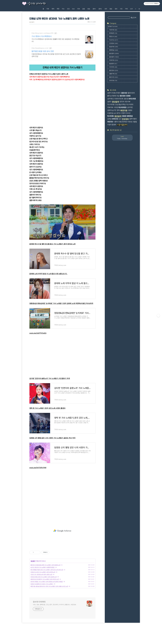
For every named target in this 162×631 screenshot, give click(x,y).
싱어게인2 (110, 99)
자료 (47, 8)
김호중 (109, 119)
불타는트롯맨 (111, 96)
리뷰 (78, 8)
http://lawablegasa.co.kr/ (40, 48)
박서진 (128, 113)
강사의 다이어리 (36, 4)
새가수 (118, 113)
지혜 (126, 8)
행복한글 (113, 50)
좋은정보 (113, 70)
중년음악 (31, 22)
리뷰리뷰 (113, 60)
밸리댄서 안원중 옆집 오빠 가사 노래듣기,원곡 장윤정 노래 (45, 565)
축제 (53, 8)
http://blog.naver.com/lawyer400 (42, 33)
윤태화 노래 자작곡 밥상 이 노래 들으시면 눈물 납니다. (48, 274)
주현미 (123, 113)
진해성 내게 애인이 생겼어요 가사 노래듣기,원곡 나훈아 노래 (59, 19)
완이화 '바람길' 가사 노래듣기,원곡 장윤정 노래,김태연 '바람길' (46, 581)
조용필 (134, 122)
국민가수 (110, 122)
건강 (68, 8)
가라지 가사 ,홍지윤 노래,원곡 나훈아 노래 (41, 574)
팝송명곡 (113, 63)
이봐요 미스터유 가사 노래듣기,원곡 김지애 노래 (42, 572)
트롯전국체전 (122, 122)
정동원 (124, 116)
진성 (116, 104)
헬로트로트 (131, 93)
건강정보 (113, 43)
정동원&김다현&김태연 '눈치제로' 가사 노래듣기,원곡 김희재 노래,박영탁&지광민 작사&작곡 (61, 303)
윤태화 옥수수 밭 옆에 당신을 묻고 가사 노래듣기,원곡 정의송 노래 (52, 244)
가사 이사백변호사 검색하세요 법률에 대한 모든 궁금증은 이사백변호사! (55, 40)
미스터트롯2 (122, 107)
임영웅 (128, 96)
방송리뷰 (113, 46)
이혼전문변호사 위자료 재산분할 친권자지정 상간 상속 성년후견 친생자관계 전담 (56, 55)
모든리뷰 (127, 101)
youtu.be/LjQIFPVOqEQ (37, 333)
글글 (83, 8)
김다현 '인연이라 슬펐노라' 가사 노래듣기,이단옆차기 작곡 (49, 378)
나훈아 (116, 122)
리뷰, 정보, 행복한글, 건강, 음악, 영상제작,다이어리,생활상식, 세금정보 (54, 604)
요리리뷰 (113, 80)
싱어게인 (130, 107)
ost (115, 113)
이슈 (63, 8)
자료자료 (113, 30)
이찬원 (130, 122)
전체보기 (112, 26)
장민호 (122, 101)
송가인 (114, 110)
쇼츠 (131, 8)
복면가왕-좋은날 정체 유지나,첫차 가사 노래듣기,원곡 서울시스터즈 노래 (49, 586)
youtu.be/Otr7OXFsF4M (37, 468)
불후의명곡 (133, 119)
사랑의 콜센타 (111, 124)
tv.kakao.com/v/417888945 (38, 82)
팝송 (111, 8)
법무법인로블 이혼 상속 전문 (43, 51)
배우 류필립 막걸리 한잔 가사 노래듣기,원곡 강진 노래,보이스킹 (46, 569)
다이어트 (113, 67)
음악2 (100, 8)
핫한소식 (113, 36)
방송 (89, 8)
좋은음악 (114, 57)
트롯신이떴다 (116, 93)
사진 (121, 8)
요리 (106, 8)
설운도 (109, 101)
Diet (73, 8)
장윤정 (126, 99)
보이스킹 (115, 119)
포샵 (117, 96)
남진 (119, 119)
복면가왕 (123, 110)
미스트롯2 (110, 116)
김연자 (109, 93)
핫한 (58, 8)
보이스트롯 (132, 99)
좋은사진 (113, 77)
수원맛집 (110, 113)
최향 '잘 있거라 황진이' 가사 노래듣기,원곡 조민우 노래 (44, 579)
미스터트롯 (110, 104)
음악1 (94, 8)
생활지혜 (113, 73)
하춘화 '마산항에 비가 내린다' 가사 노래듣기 (41, 584)
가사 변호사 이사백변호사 (42, 36)
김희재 (109, 110)
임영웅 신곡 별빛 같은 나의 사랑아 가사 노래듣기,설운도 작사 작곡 (52, 438)
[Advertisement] (62, 530)
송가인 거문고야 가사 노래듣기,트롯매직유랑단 (42, 567)
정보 (116, 8)
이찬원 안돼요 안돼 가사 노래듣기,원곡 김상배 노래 (43, 576)
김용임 (130, 110)
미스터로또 (129, 104)
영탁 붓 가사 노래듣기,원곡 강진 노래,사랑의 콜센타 (47, 408)
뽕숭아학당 (122, 104)
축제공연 (113, 33)
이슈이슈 (113, 40)
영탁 (118, 110)
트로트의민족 (118, 99)
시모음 (116, 107)
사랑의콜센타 (122, 125)
